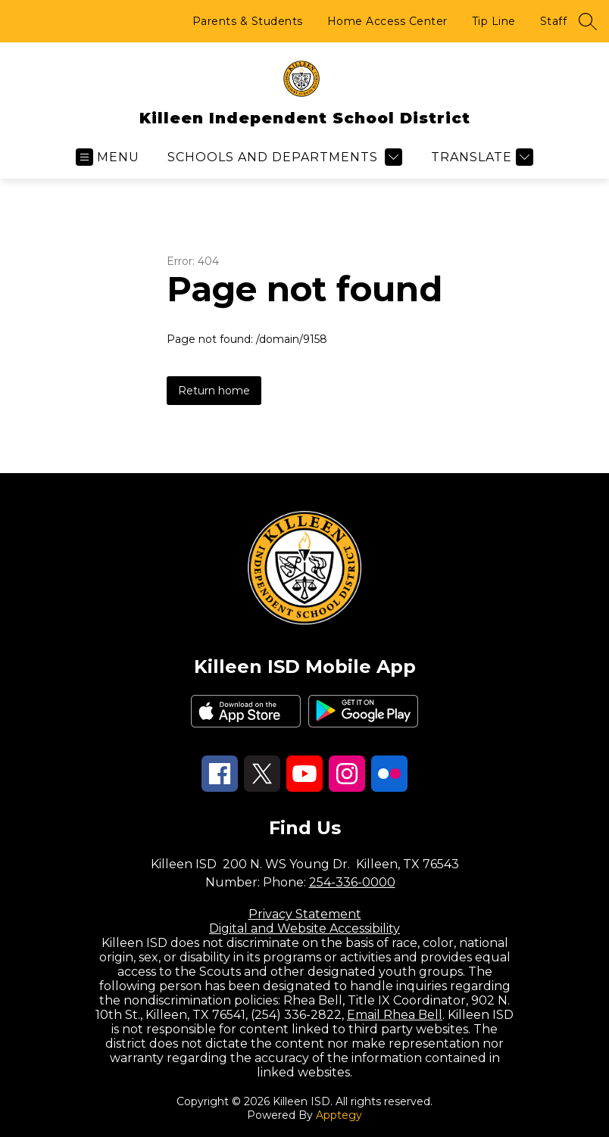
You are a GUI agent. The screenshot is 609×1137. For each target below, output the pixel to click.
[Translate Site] (480, 157)
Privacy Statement (304, 914)
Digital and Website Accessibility (304, 928)
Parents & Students (247, 21)
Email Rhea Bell (394, 1015)
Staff (553, 21)
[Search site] (588, 21)
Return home (214, 390)
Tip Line (494, 21)
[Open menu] (107, 157)
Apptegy (339, 1115)
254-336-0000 (352, 882)
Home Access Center (387, 21)
